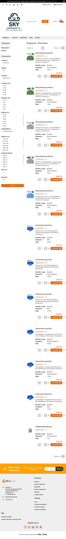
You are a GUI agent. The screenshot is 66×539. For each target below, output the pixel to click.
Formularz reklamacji (40, 509)
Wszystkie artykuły (6, 516)
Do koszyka (56, 76)
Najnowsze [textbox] (30, 48)
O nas (35, 501)
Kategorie (6, 38)
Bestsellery (23, 38)
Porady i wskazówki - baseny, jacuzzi (11, 519)
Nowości (15, 38)
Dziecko (4, 50)
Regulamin (37, 487)
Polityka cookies (38, 494)
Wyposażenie (5, 48)
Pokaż (12, 185)
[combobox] (35, 47)
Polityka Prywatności (40, 489)
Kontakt (37, 38)
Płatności (36, 492)
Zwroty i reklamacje (39, 484)
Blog (31, 38)
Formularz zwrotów (39, 507)
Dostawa (36, 481)
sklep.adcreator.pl (51, 1)
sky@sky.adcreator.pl (11, 497)
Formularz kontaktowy (40, 504)
